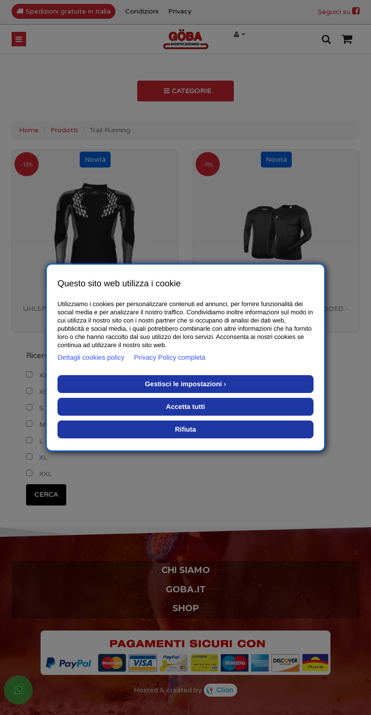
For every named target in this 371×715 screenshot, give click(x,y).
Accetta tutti (185, 406)
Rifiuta (185, 429)
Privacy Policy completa (170, 357)
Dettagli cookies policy (91, 357)
